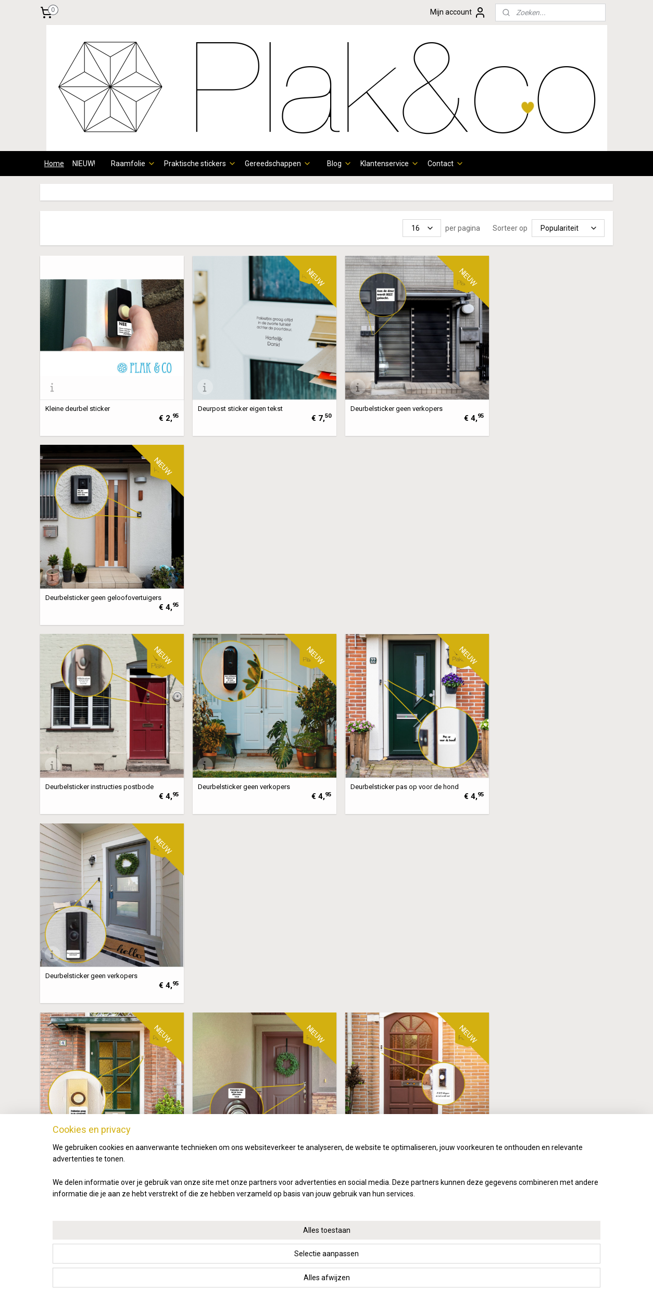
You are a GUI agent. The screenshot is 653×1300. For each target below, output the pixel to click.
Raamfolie (133, 163)
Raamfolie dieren (73, 1139)
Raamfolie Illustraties (80, 1162)
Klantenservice (389, 163)
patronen (96, 1104)
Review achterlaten (535, 1150)
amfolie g (69, 1115)
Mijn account (458, 12)
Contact (446, 163)
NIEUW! (83, 163)
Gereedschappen (278, 163)
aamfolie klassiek (78, 1150)
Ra (49, 1115)
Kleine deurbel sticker (77, 401)
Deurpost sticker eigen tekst (233, 401)
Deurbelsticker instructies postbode (99, 583)
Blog (339, 163)
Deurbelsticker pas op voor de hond (390, 583)
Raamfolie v (64, 1092)
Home (54, 163)
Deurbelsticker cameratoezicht (382, 947)
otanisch (99, 1127)
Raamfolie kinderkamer (83, 1186)
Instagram (573, 1104)
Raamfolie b (65, 1127)
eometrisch (103, 1115)
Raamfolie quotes (74, 1174)
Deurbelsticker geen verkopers (382, 401)
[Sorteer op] (568, 228)
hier (179, 1174)
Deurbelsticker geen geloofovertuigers (540, 401)
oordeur (97, 1092)
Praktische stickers (200, 163)
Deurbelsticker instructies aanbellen (390, 765)
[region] (257, 1259)
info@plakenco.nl (302, 1174)
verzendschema (201, 1127)
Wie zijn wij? (522, 1092)
